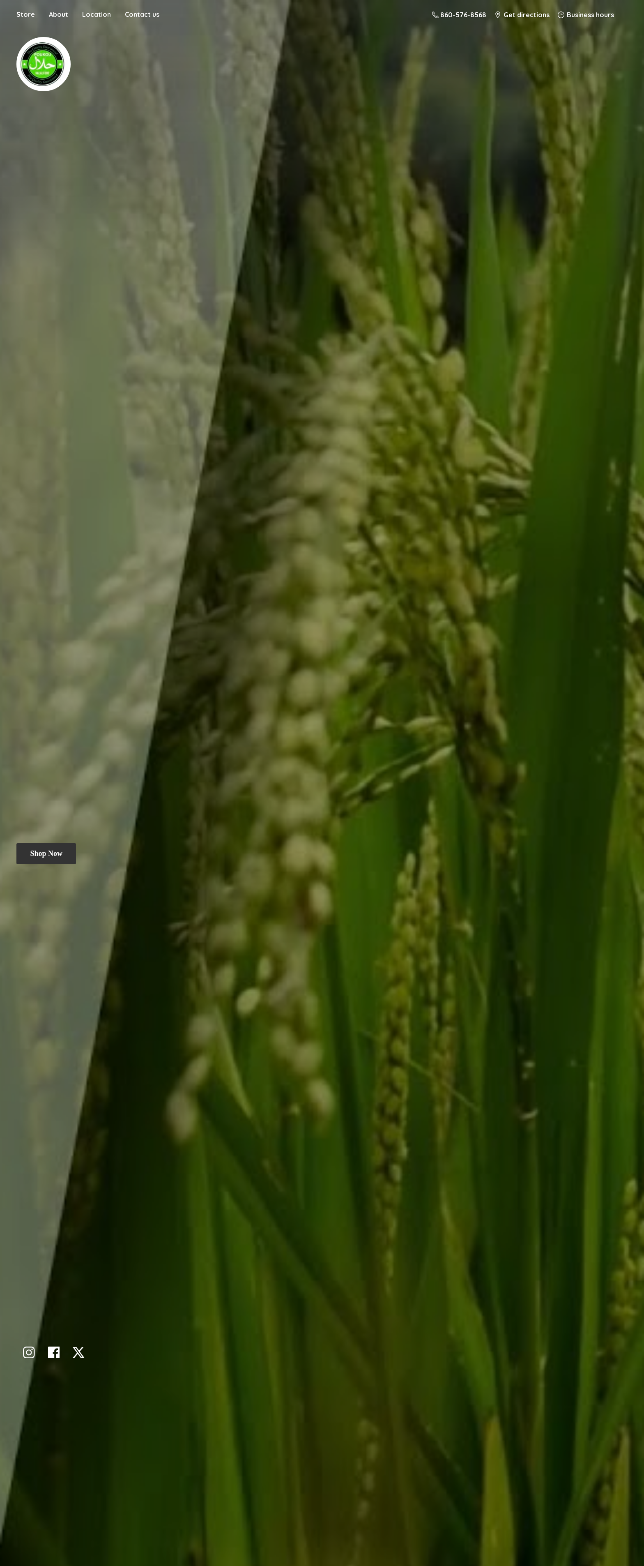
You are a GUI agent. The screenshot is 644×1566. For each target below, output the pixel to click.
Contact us (142, 14)
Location (96, 14)
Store (25, 14)
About (58, 14)
